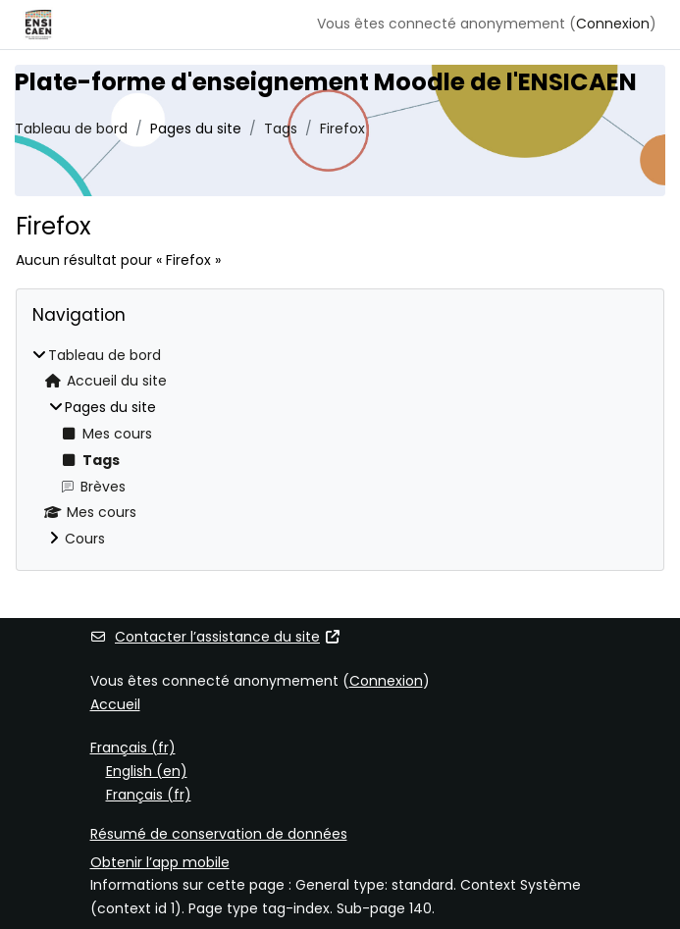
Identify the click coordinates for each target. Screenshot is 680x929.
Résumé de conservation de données (218, 834)
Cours (85, 538)
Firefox (342, 128)
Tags (280, 128)
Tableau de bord (71, 128)
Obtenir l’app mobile (160, 862)
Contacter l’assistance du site (215, 636)
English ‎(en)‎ (146, 771)
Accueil (115, 704)
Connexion (613, 23)
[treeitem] (340, 447)
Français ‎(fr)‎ (133, 747)
